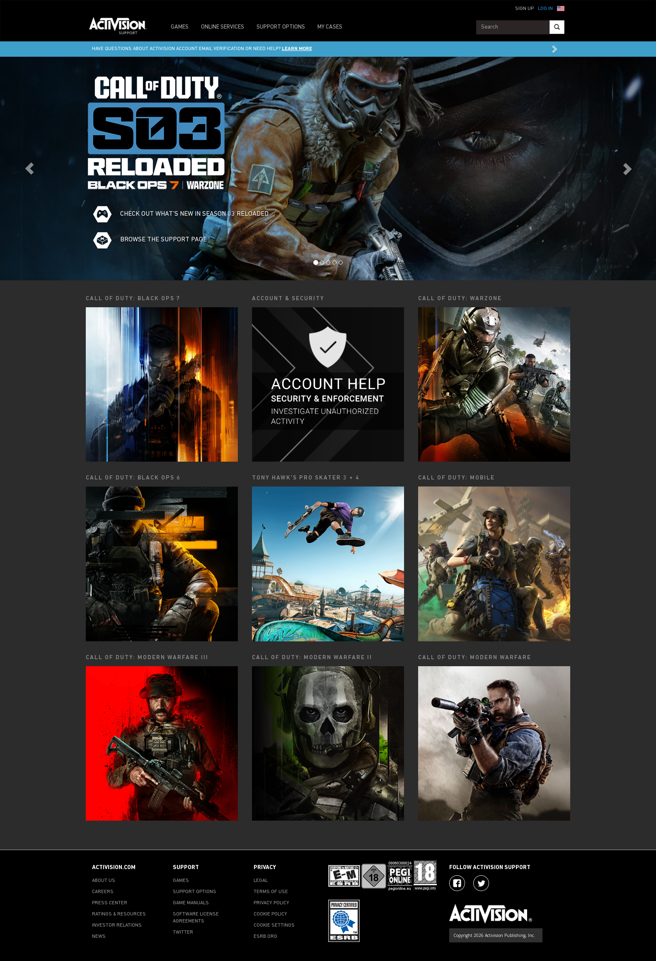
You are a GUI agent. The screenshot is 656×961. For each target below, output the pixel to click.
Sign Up (524, 8)
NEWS (99, 936)
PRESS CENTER (109, 903)
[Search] (556, 27)
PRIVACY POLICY (271, 903)
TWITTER (183, 932)
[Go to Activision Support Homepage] (122, 27)
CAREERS (103, 891)
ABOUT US (103, 880)
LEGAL (261, 880)
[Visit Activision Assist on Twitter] (481, 883)
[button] (560, 7)
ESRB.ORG (265, 936)
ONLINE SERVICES (222, 27)
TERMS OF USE (271, 891)
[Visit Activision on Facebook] (457, 883)
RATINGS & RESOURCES (119, 914)
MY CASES (329, 27)
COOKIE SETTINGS (274, 925)
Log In (545, 8)
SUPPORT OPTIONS (281, 27)
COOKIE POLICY (270, 914)
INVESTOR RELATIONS (117, 925)
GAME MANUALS (191, 903)
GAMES (180, 27)
